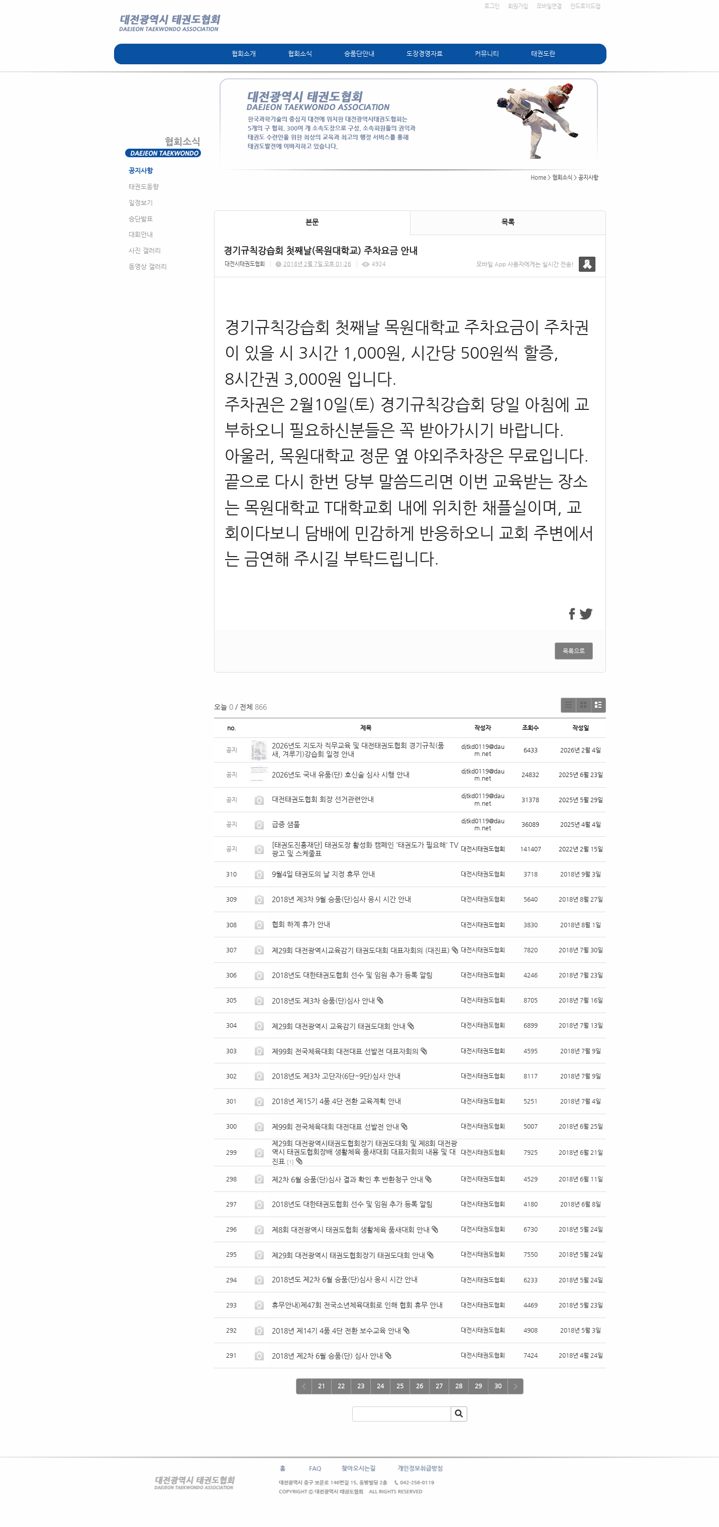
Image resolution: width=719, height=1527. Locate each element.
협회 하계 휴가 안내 (301, 924)
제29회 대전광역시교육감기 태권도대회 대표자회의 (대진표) (361, 950)
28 (458, 1385)
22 (341, 1385)
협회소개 (244, 53)
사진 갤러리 (145, 250)
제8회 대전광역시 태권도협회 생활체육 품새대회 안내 (351, 1230)
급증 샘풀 (287, 824)
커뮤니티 (487, 53)
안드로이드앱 (585, 6)
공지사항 (141, 170)
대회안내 (141, 234)
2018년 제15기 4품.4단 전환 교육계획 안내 (336, 1101)
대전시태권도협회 (245, 264)
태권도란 (543, 53)
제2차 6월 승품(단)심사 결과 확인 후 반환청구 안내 (347, 1179)
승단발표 (141, 219)
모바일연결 (549, 6)
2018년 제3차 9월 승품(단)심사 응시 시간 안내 (341, 899)
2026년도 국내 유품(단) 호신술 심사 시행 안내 (340, 775)
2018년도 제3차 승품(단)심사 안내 (323, 1001)
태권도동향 (144, 186)
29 (478, 1385)
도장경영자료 (424, 53)
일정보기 (141, 202)
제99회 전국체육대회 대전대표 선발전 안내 (335, 1127)
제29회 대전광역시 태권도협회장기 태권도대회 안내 (348, 1255)
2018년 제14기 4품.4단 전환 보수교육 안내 (336, 1331)
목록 (508, 222)
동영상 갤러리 (148, 266)
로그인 (491, 6)
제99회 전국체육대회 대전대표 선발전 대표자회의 (345, 1051)
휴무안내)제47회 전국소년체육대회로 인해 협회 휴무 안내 (357, 1305)
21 (321, 1385)
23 (360, 1385)
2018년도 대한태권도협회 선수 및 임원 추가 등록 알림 (352, 975)
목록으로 (574, 651)
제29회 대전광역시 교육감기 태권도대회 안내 (338, 1026)
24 (380, 1385)
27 (439, 1385)
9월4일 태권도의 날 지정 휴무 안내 (323, 874)
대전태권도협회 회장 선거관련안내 (323, 799)
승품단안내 (359, 53)
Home (538, 177)
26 (419, 1385)
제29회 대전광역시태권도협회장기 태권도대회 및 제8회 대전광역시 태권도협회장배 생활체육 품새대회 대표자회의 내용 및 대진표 (364, 1152)
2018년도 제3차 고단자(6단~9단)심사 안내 (336, 1076)
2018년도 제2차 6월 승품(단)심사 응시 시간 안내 (345, 1279)
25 (399, 1385)
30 (497, 1385)
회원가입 (518, 6)
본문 (312, 222)
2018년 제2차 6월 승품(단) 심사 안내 (327, 1356)
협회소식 (300, 53)
